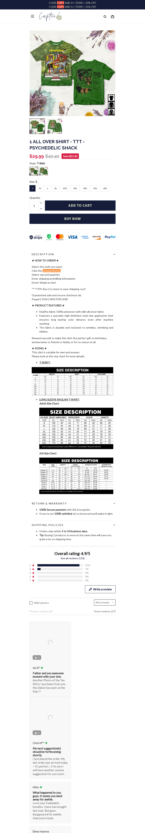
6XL (105, 188)
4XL (85, 188)
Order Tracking (38, 703)
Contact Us (36, 727)
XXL (65, 188)
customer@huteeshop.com (45, 681)
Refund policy (37, 794)
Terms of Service (39, 782)
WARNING (35, 799)
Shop (32, 698)
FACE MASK (36, 715)
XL (55, 188)
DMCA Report (63, 816)
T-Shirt (41, 163)
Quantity (34, 197)
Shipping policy (38, 788)
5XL (95, 188)
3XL (75, 188)
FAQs (32, 721)
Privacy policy (37, 776)
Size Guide (35, 709)
